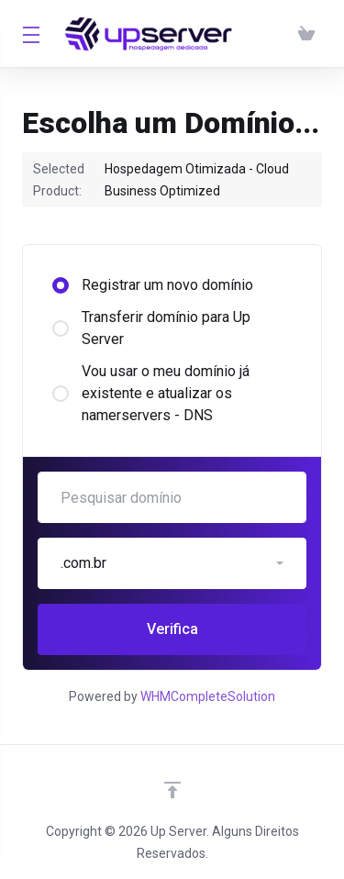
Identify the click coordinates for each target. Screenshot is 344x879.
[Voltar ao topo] (172, 790)
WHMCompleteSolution (207, 696)
